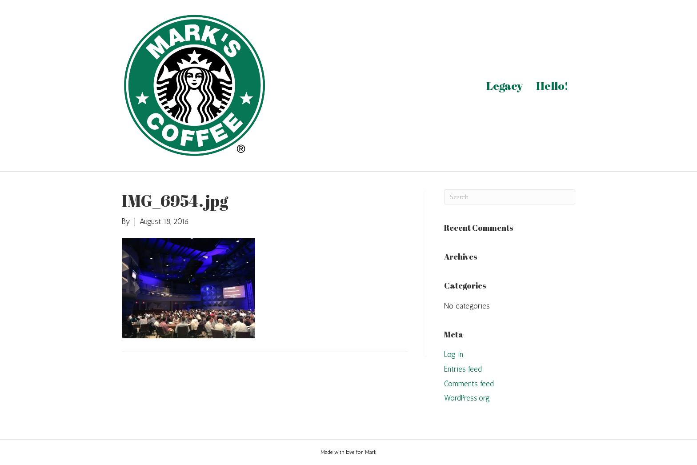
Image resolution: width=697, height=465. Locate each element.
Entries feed (463, 369)
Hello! (552, 85)
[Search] (509, 196)
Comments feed (469, 383)
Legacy (504, 85)
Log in (453, 354)
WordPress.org (467, 397)
